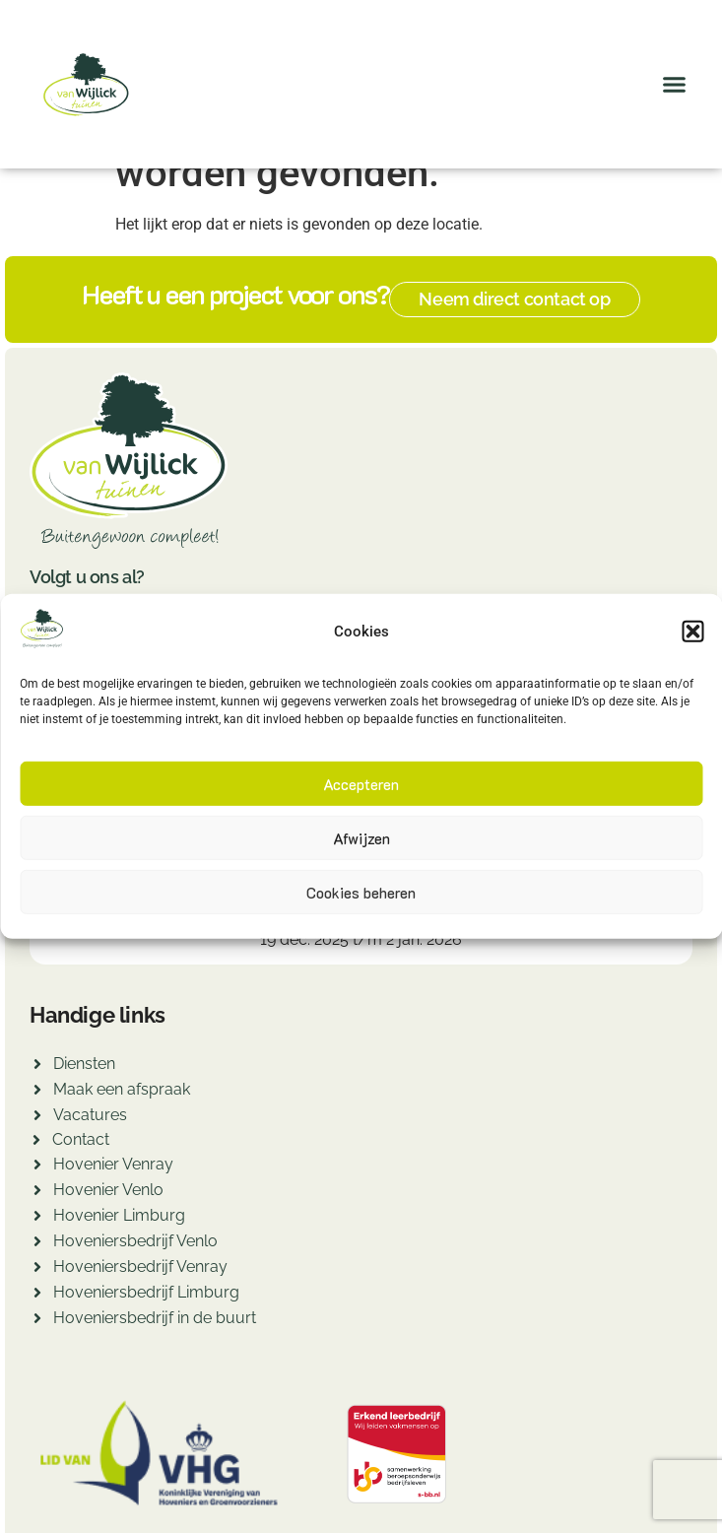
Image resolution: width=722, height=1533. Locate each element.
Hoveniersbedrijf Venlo (135, 1241)
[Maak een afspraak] (37, 1092)
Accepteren (361, 784)
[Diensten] (37, 1066)
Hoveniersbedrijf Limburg (146, 1292)
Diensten (84, 1063)
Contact (80, 1139)
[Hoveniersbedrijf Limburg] (37, 1295)
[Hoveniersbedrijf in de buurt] (37, 1320)
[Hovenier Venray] (37, 1167)
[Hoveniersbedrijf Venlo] (37, 1243)
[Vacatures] (37, 1117)
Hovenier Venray (113, 1164)
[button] (692, 631)
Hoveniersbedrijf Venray (140, 1266)
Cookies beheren (361, 892)
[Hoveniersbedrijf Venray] (37, 1269)
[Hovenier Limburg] (37, 1218)
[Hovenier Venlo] (37, 1192)
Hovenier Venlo (108, 1189)
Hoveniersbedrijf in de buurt (154, 1317)
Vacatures (90, 1114)
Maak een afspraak (121, 1089)
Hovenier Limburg (119, 1215)
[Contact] (36, 1142)
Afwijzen (361, 838)
